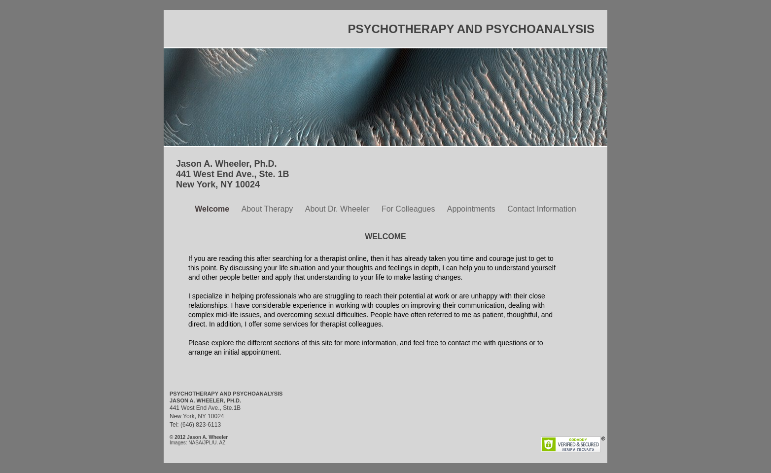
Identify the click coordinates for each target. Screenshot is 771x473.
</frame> (359, 436)
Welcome (213, 209)
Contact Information (541, 209)
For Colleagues (409, 209)
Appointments (472, 209)
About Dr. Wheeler (338, 209)
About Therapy (268, 209)
